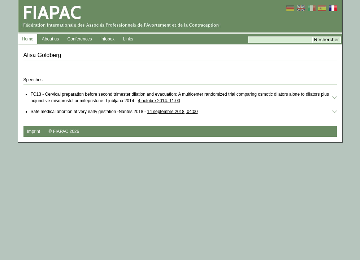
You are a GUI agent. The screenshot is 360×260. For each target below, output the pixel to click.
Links (128, 39)
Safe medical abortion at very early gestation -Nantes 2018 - (114, 111)
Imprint (33, 131)
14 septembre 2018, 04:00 (172, 111)
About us (50, 39)
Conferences (80, 39)
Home (28, 39)
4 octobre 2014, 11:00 (159, 100)
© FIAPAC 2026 (64, 131)
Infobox (107, 39)
